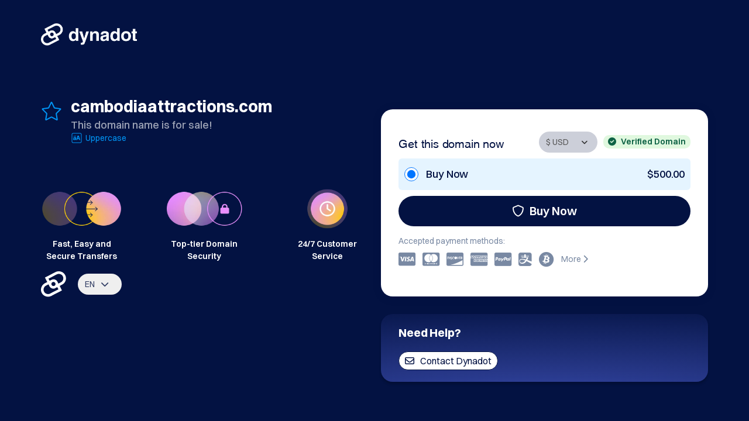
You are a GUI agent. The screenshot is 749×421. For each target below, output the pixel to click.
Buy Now (544, 210)
